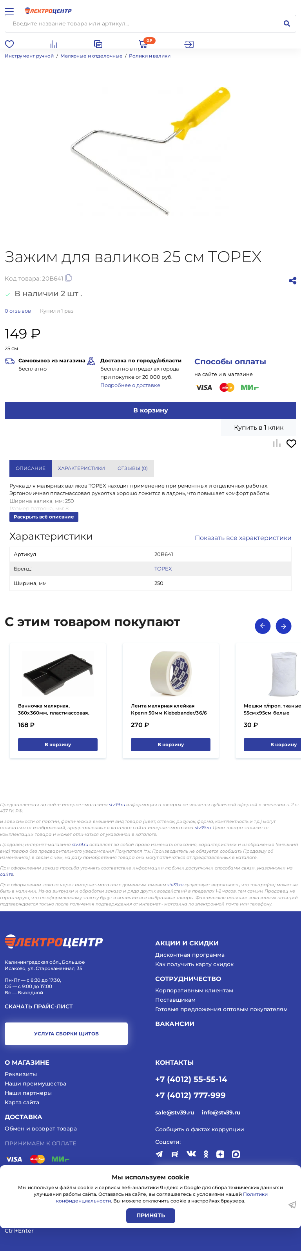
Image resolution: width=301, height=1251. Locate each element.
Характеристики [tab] (81, 468)
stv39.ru (117, 804)
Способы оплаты (230, 361)
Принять (150, 1215)
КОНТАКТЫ (174, 1062)
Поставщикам (175, 999)
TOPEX (163, 568)
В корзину (150, 410)
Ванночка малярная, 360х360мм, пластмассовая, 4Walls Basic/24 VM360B (53, 713)
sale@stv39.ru (174, 1112)
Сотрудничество (188, 979)
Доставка (23, 1117)
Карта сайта (22, 1102)
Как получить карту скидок (194, 964)
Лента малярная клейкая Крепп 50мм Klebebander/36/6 (169, 709)
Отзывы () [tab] (133, 468)
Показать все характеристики (243, 538)
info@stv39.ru (221, 1112)
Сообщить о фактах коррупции (199, 1129)
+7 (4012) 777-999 (190, 1095)
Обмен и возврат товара (41, 1128)
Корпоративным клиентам (194, 990)
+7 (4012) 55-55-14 (191, 1079)
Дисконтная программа (190, 954)
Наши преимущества (35, 1083)
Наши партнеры (28, 1092)
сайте (6, 874)
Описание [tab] (30, 468)
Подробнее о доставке (130, 385)
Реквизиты (21, 1074)
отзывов (18, 311)
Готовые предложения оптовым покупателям (221, 1009)
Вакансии (174, 1024)
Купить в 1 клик (258, 427)
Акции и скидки (187, 943)
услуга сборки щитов (66, 1034)
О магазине (27, 1062)
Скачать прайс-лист (39, 1006)
